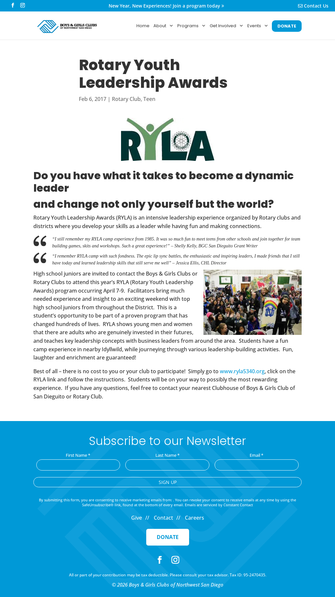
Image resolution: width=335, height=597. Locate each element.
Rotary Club (126, 99)
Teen (149, 99)
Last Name (167, 455)
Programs (191, 26)
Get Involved (226, 26)
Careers (194, 517)
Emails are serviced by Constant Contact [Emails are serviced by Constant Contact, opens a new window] (219, 504)
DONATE (286, 26)
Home (143, 26)
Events (257, 26)
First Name (78, 455)
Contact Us (313, 6)
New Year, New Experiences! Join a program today (166, 6)
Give (136, 517)
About (163, 26)
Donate (168, 537)
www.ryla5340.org (242, 371)
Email (256, 455)
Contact (163, 517)
